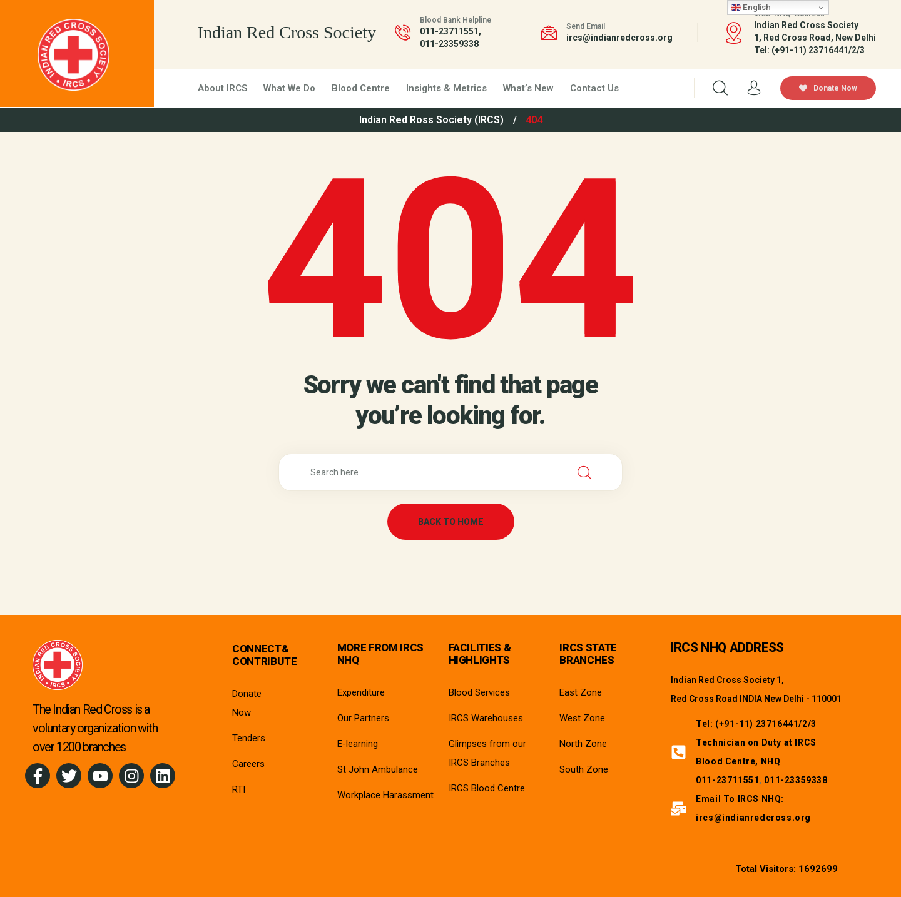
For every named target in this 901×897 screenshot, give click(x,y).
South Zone (583, 769)
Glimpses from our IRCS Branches (487, 753)
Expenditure (361, 692)
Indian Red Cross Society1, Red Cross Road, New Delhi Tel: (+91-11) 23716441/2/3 (815, 37)
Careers (248, 763)
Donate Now (828, 88)
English (751, 8)
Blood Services (479, 692)
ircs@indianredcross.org (619, 38)
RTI (238, 789)
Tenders (248, 738)
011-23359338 (449, 44)
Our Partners (363, 718)
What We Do (289, 88)
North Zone (583, 743)
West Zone (582, 718)
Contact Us (594, 88)
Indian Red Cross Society (287, 32)
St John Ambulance (377, 769)
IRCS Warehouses (486, 718)
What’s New (528, 88)
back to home (451, 522)
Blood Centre (361, 88)
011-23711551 (449, 31)
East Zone (580, 692)
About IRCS (222, 88)
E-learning (357, 743)
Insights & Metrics (446, 88)
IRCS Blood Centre (487, 788)
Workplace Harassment (385, 795)
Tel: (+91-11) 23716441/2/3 (756, 724)
